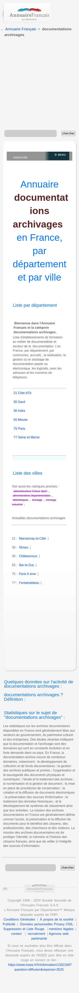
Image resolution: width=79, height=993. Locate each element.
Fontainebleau (29, 583)
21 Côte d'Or (22, 393)
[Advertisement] (38, 84)
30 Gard (19, 402)
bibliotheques (20, 500)
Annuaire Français (20, 29)
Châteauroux (28, 556)
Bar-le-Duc (26, 565)
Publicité (9, 924)
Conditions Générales (19, 919)
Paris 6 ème (27, 574)
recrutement (36, 933)
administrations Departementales (31, 495)
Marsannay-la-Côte (32, 538)
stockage (37, 500)
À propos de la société (56, 919)
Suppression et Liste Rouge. (24, 929)
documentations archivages (40, 210)
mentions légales (61, 929)
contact (16, 933)
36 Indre (19, 410)
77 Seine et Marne (27, 437)
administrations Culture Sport (30, 491)
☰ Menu (60, 154)
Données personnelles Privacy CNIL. (47, 924)
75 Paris (19, 428)
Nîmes (23, 547)
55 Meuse (20, 419)
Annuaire (20, 157)
